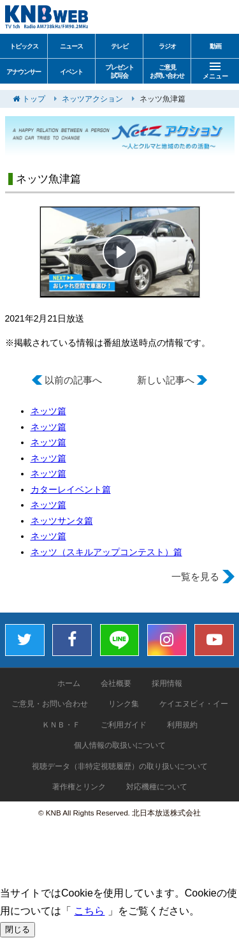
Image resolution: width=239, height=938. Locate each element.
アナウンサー (23, 71)
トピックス (24, 46)
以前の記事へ (73, 380)
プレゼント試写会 (119, 71)
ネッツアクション (92, 98)
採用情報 (167, 683)
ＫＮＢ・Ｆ (61, 724)
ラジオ (167, 46)
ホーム (68, 683)
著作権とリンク (79, 786)
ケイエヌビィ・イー (193, 703)
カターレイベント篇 (71, 489)
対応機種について (156, 786)
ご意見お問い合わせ (167, 71)
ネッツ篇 (48, 411)
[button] (120, 252)
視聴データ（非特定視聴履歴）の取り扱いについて (120, 766)
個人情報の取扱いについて (120, 745)
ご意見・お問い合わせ (49, 703)
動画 (215, 46)
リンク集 (123, 703)
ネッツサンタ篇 (62, 521)
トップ (33, 98)
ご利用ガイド (124, 724)
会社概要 (116, 683)
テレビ (119, 46)
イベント (71, 71)
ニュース (71, 46)
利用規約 (182, 724)
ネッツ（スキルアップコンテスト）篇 (106, 552)
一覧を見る (195, 576)
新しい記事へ (165, 380)
